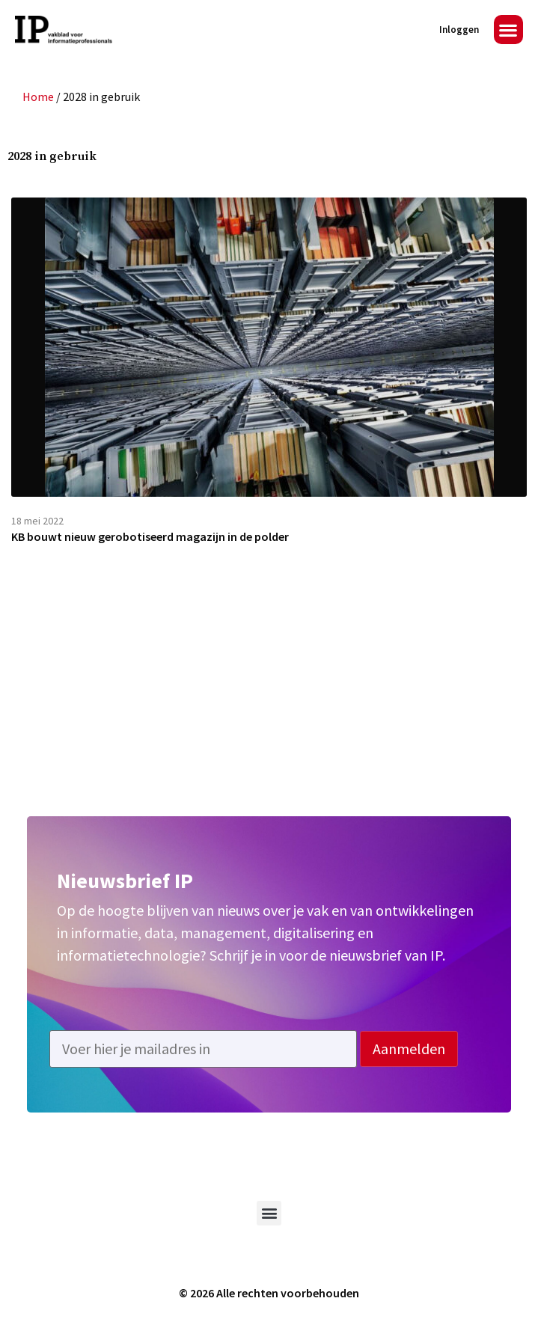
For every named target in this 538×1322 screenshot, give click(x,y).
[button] (508, 29)
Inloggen (459, 29)
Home (38, 96)
